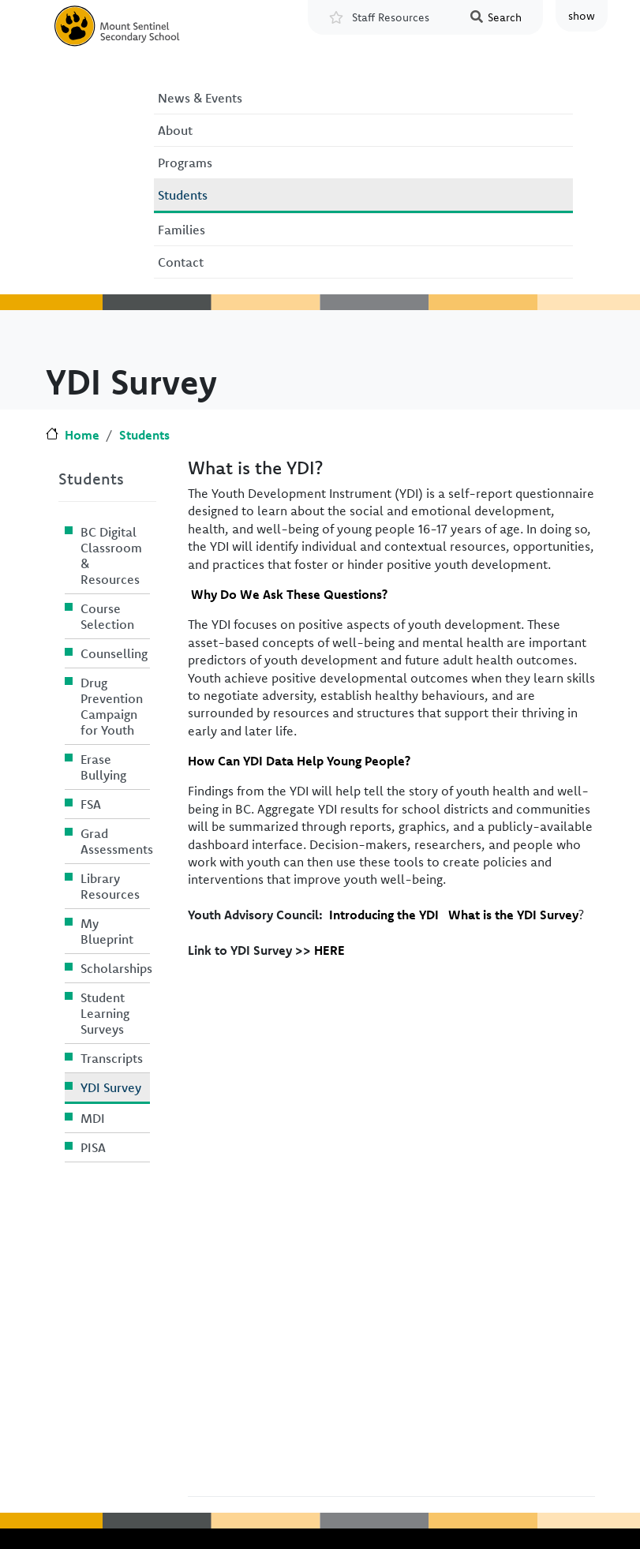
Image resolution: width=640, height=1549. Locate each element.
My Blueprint (106, 931)
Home (82, 435)
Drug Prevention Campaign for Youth (111, 706)
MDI (92, 1118)
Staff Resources (390, 17)
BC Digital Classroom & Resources (111, 555)
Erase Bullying (103, 767)
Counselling (114, 653)
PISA (93, 1147)
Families (181, 230)
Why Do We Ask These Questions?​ (289, 594)
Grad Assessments (115, 841)
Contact (181, 262)
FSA (90, 804)
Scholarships (115, 968)
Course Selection (107, 616)
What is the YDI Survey (513, 914)
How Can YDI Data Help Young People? (299, 761)
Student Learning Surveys (104, 1013)
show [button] (581, 16)
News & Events (200, 98)
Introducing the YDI (384, 914)
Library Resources (110, 886)
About (175, 130)
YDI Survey (110, 1087)
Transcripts (111, 1058)
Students (183, 195)
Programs (185, 162)
